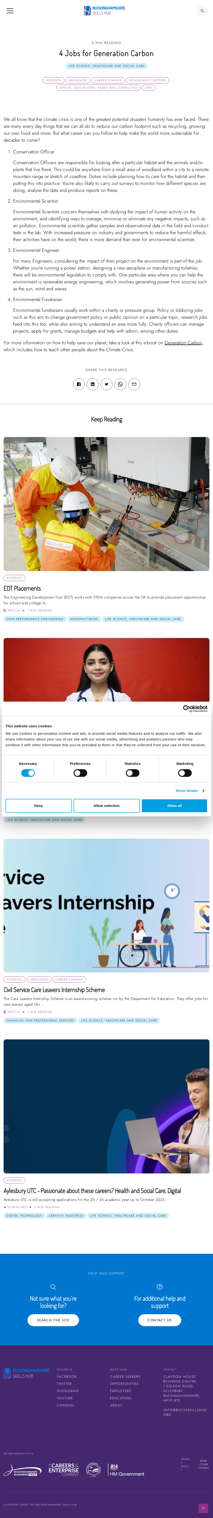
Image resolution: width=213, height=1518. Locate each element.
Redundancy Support (147, 80)
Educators (121, 1398)
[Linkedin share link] (93, 384)
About (116, 1405)
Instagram (68, 1390)
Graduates (78, 80)
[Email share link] (134, 384)
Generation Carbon (183, 342)
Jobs (148, 88)
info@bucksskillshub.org (185, 1412)
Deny (38, 806)
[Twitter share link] (106, 384)
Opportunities (124, 1383)
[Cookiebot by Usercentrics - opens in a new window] (187, 708)
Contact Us (160, 1320)
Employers (120, 1390)
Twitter (64, 1383)
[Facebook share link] (79, 384)
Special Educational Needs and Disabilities (98, 88)
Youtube (65, 1398)
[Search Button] (202, 11)
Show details (187, 791)
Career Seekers (125, 1376)
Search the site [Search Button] (53, 1320)
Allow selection (106, 806)
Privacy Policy (185, 1464)
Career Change (108, 80)
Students (53, 80)
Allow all (174, 806)
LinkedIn (65, 1405)
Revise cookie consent (203, 1464)
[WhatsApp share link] (120, 384)
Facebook (67, 1376)
